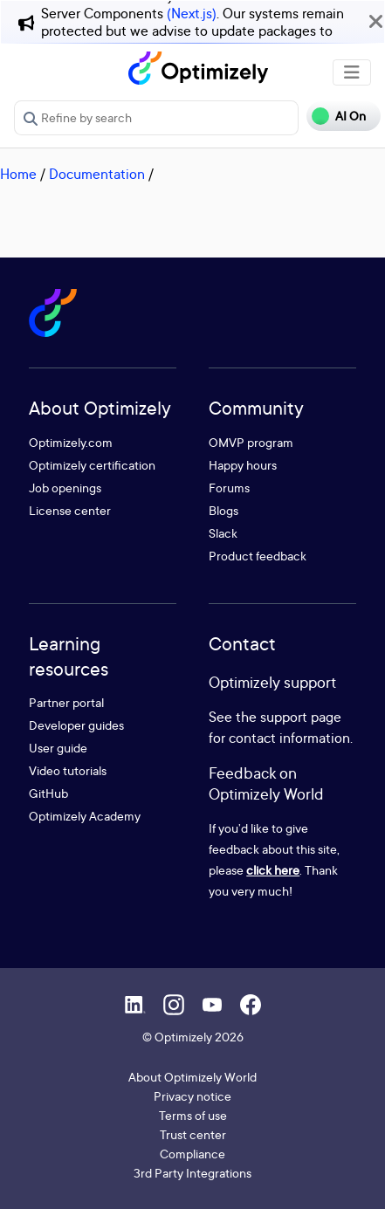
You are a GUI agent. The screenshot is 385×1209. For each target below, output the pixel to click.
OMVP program (251, 442)
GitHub (48, 793)
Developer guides (76, 725)
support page (300, 716)
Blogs (223, 510)
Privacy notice (192, 1096)
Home (18, 173)
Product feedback (257, 555)
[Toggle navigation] (352, 72)
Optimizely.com (71, 442)
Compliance (192, 1153)
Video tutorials (68, 770)
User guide (58, 747)
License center (70, 510)
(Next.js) (192, 13)
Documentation (97, 173)
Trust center (193, 1134)
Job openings (65, 487)
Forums (229, 487)
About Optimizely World (192, 1076)
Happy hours (243, 465)
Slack (223, 533)
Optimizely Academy (85, 815)
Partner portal (66, 702)
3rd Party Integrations (192, 1172)
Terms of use (193, 1115)
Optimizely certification (92, 465)
